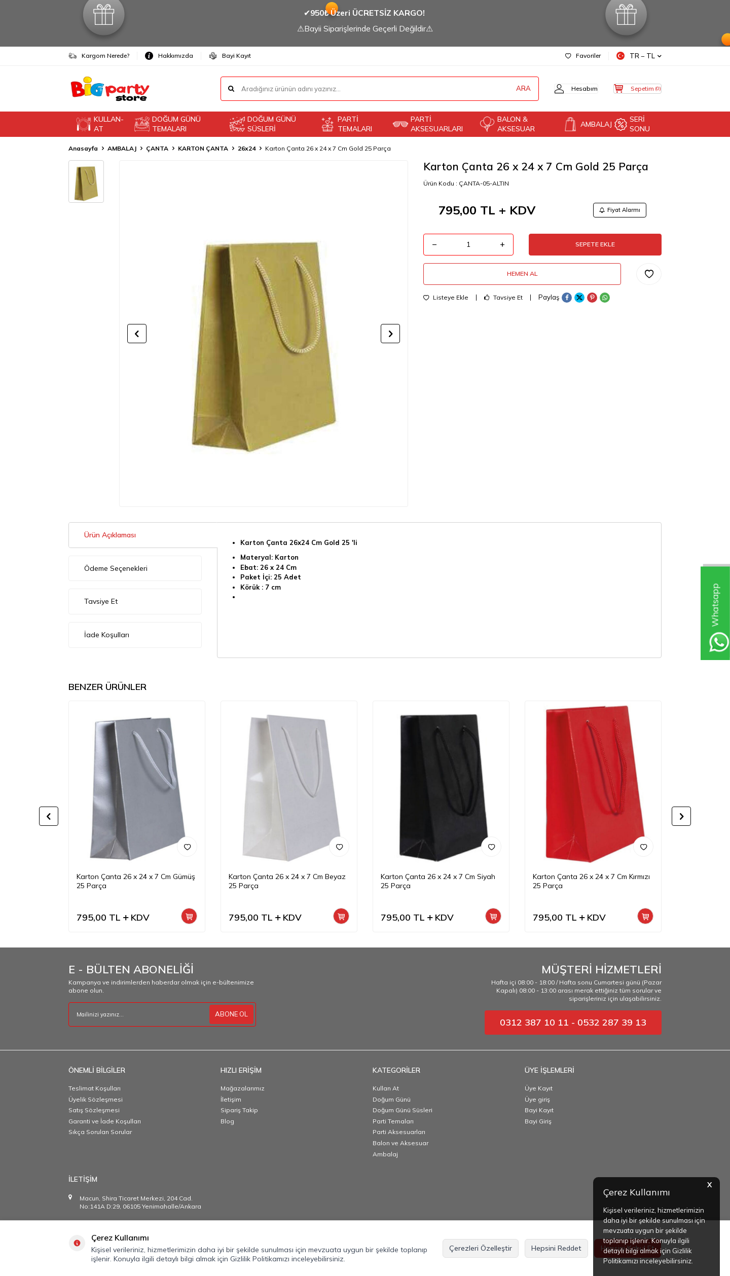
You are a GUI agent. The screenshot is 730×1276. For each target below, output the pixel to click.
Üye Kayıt (539, 1088)
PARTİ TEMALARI (346, 124)
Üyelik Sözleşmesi (95, 1099)
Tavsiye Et (503, 307)
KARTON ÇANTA (203, 148)
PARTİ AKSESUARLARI (428, 124)
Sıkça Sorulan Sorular (100, 1132)
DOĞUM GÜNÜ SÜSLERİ (263, 124)
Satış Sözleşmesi (94, 1110)
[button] (137, 333)
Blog (227, 1121)
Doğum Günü (392, 1099)
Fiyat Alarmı (616, 210)
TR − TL (639, 56)
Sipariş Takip (239, 1110)
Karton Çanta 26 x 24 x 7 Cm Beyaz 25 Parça (287, 881)
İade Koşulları (106, 634)
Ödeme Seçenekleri (116, 568)
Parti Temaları (393, 1121)
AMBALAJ (585, 124)
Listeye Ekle (445, 307)
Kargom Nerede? (98, 56)
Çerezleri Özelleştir (480, 1248)
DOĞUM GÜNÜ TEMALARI (167, 124)
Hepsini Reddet (556, 1248)
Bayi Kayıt (230, 56)
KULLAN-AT (100, 124)
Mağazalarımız (243, 1088)
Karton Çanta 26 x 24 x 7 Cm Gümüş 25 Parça (136, 881)
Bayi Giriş (538, 1121)
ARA (503, 88)
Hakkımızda (169, 56)
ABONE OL (230, 1014)
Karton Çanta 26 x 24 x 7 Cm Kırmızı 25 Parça (591, 881)
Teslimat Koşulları (94, 1088)
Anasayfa (83, 148)
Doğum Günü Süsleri (402, 1110)
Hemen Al (522, 280)
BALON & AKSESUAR (507, 124)
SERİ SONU (632, 124)
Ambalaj (385, 1154)
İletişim (231, 1099)
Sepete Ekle (595, 247)
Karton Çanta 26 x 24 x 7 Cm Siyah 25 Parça (438, 881)
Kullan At (386, 1088)
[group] (264, 333)
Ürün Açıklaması (110, 534)
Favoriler (583, 55)
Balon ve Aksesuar (400, 1143)
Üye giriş (537, 1099)
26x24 (247, 148)
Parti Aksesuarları (399, 1132)
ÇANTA (157, 148)
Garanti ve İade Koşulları (104, 1121)
